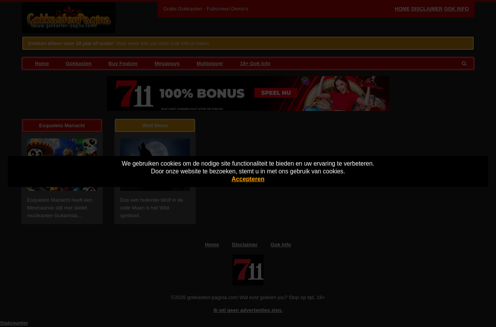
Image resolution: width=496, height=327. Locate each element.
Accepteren (248, 179)
